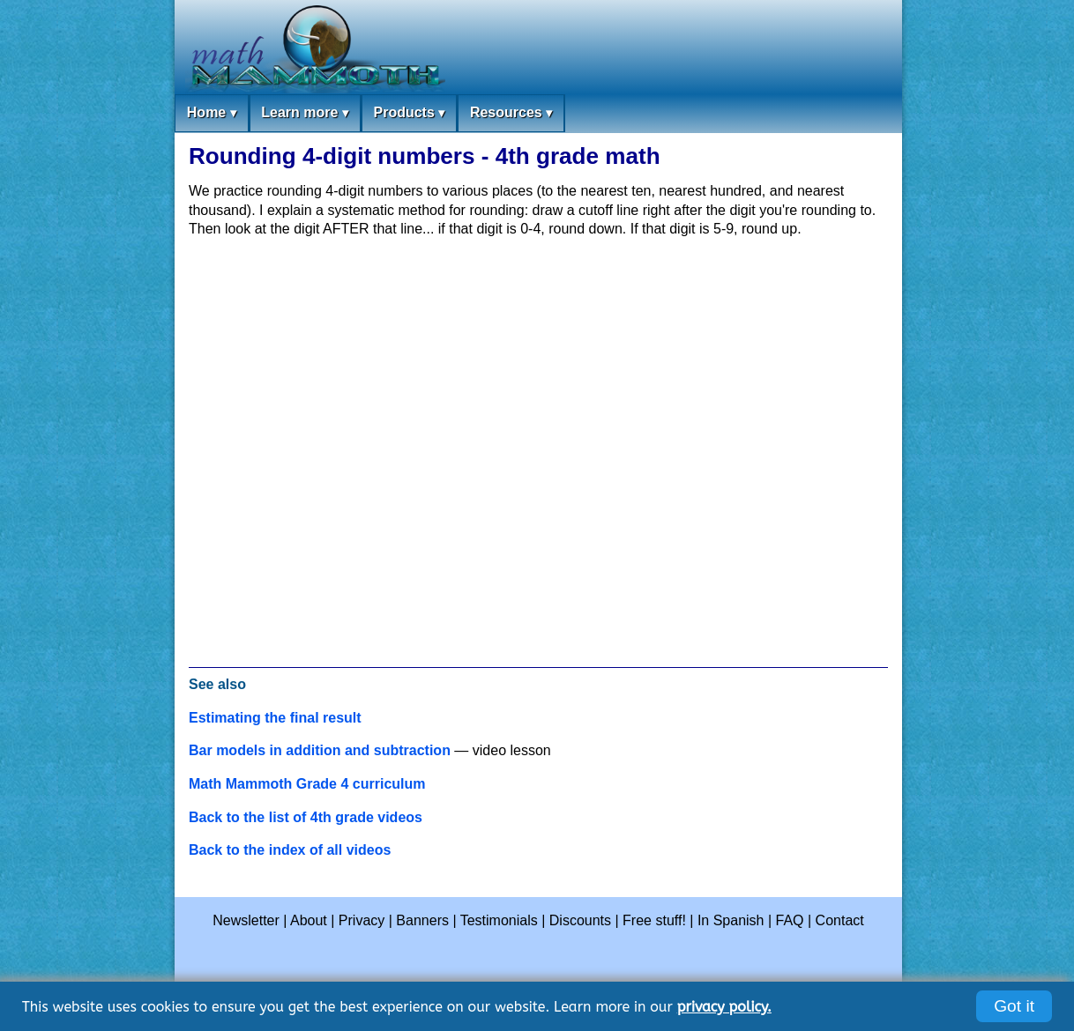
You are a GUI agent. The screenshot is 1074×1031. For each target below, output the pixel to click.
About (308, 920)
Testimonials (499, 920)
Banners (422, 920)
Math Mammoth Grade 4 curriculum (307, 783)
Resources (511, 113)
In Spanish (730, 920)
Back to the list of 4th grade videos (305, 817)
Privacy (361, 920)
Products (408, 113)
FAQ (790, 920)
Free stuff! (654, 920)
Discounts (580, 920)
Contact (840, 920)
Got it (1014, 1006)
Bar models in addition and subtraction (320, 750)
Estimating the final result (275, 717)
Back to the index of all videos (290, 849)
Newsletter (246, 920)
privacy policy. (724, 1006)
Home (211, 113)
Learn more (304, 113)
